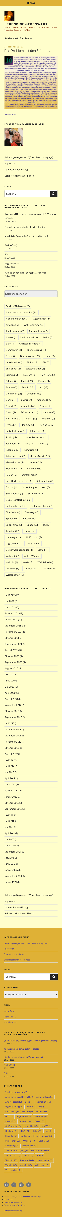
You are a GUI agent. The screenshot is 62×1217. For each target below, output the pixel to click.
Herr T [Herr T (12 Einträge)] (31, 418)
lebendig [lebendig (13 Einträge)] (12, 450)
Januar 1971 (10, 882)
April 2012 (9, 778)
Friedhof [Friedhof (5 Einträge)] (28, 387)
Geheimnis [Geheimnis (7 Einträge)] (34, 393)
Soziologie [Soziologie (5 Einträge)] (32, 512)
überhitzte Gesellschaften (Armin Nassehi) (26, 236)
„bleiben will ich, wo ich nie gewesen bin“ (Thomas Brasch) (30, 1041)
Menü (31, 3)
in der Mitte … (10, 1017)
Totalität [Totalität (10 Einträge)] (12, 531)
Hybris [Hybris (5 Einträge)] (11, 425)
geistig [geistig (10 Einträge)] (26, 400)
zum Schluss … (10, 1022)
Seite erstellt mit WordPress (19, 175)
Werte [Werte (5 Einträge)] (28, 562)
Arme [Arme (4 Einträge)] (10, 337)
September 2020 (13, 662)
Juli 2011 (8, 815)
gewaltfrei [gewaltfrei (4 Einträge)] (28, 406)
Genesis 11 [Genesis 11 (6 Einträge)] (44, 400)
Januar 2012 (10, 796)
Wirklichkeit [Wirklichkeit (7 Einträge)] (31, 568)
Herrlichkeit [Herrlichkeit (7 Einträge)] (13, 418)
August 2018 (11, 699)
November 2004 (13, 876)
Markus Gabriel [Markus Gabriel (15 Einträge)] (40, 456)
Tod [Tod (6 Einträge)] (46, 525)
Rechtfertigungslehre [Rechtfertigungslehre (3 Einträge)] (19, 481)
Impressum (10, 163)
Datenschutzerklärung (16, 169)
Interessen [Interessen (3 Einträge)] (37, 431)
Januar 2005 (11, 870)
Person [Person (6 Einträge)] (11, 475)
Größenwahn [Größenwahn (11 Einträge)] (29, 412)
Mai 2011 (9, 827)
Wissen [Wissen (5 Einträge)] (49, 568)
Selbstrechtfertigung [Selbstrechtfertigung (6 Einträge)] (18, 500)
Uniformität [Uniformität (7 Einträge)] (34, 537)
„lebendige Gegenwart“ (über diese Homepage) (28, 157)
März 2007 (10, 845)
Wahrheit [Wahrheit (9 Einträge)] (12, 556)
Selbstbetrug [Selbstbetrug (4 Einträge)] (14, 493)
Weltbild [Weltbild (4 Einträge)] (12, 562)
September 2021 (13, 644)
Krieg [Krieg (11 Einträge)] (43, 443)
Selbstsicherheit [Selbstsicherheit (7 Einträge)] (16, 506)
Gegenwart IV (11, 263)
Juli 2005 (9, 857)
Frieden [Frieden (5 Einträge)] (11, 387)
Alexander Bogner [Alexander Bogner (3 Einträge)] (17, 318)
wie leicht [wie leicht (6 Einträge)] (12, 568)
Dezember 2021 (12, 625)
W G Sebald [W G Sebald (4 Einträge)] (45, 562)
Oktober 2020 (11, 656)
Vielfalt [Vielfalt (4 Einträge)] (43, 550)
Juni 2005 (9, 864)
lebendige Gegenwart (26, 24)
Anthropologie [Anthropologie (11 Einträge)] (33, 325)
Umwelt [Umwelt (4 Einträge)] (29, 531)
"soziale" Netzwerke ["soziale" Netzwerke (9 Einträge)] (18, 306)
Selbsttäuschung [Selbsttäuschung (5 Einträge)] (41, 506)
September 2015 (13, 717)
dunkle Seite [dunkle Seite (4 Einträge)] (14, 362)
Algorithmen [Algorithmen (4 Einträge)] (41, 318)
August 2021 (11, 650)
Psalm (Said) (10, 245)
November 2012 (12, 741)
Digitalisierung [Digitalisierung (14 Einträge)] (37, 350)
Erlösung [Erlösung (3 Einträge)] (12, 375)
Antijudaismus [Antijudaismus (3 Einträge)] (15, 331)
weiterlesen (10, 114)
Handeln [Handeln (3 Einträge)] (49, 412)
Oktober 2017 (11, 711)
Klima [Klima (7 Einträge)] (29, 443)
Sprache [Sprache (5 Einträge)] (12, 518)
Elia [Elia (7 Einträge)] (45, 362)
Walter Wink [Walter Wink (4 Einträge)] (32, 556)
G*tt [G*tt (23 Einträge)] (43, 387)
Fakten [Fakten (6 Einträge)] (11, 381)
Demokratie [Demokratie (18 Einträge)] (14, 350)
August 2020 (11, 668)
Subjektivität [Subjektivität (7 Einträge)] (31, 518)
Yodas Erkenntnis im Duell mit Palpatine (24, 227)
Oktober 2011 (11, 803)
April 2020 (10, 693)
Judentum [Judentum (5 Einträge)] (13, 443)
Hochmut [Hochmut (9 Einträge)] (48, 418)
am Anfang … (10, 1011)
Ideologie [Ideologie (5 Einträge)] (27, 425)
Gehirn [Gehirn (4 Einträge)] (11, 400)
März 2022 (10, 607)
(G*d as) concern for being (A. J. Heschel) (25, 272)
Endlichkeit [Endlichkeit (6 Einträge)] (13, 368)
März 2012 (9, 784)
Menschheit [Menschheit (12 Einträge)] (14, 468)
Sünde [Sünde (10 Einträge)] (32, 525)
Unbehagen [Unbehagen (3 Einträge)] (13, 537)
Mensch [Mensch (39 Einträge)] (35, 462)
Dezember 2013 (12, 729)
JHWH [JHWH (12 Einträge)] (11, 437)
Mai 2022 (9, 601)
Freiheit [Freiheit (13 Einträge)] (27, 381)
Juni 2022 (9, 595)
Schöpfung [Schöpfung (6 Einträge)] (29, 487)
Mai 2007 (9, 839)
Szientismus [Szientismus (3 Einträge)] (14, 525)
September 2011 (13, 809)
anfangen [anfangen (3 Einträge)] (12, 325)
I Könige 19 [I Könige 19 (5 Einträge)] (46, 425)
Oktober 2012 (11, 748)
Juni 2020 (9, 680)
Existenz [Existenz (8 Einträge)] (29, 375)
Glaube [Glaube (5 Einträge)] (45, 406)
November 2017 (12, 705)
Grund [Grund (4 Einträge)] (11, 412)
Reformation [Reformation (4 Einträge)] (44, 481)
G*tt (6, 254)
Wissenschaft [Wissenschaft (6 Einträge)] (15, 575)
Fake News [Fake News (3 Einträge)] (47, 375)
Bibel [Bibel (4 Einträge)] (10, 343)
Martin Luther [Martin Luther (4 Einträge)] (15, 462)
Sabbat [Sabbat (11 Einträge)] (11, 487)
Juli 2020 (9, 674)
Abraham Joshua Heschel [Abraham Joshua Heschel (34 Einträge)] (21, 312)
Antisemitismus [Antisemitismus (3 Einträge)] (38, 331)
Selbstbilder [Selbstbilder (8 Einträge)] (36, 493)
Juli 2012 (8, 760)
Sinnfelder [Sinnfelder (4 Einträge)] (13, 512)
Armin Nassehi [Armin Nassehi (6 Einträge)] (29, 337)
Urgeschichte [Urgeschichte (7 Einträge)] (14, 543)
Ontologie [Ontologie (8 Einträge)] (34, 468)
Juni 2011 (9, 821)
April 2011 (9, 833)
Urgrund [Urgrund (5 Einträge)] (34, 543)
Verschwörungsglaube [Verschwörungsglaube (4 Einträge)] (19, 550)
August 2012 (11, 754)
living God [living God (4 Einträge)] (31, 450)
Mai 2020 (9, 686)
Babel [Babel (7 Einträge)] (48, 337)
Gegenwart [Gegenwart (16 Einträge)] (14, 393)
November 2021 (12, 631)
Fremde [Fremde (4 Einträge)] (44, 381)
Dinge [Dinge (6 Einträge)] (10, 356)
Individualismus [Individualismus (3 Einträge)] (15, 431)
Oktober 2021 (11, 638)
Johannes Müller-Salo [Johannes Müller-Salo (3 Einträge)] (34, 437)
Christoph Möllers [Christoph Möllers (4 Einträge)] (30, 343)
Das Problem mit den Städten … (28, 51)
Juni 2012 (9, 766)
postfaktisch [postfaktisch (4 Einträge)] (29, 475)
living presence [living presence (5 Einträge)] (15, 456)
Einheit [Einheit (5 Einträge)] (32, 362)
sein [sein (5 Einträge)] (46, 487)
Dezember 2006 (13, 851)
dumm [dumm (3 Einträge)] (50, 356)
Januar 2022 (11, 619)
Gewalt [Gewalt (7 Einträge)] (11, 406)
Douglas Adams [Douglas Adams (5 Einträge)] (30, 356)
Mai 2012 (9, 772)
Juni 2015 (9, 723)
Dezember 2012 (12, 735)
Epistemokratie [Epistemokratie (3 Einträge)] (35, 368)
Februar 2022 (11, 613)
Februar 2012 (11, 790)
